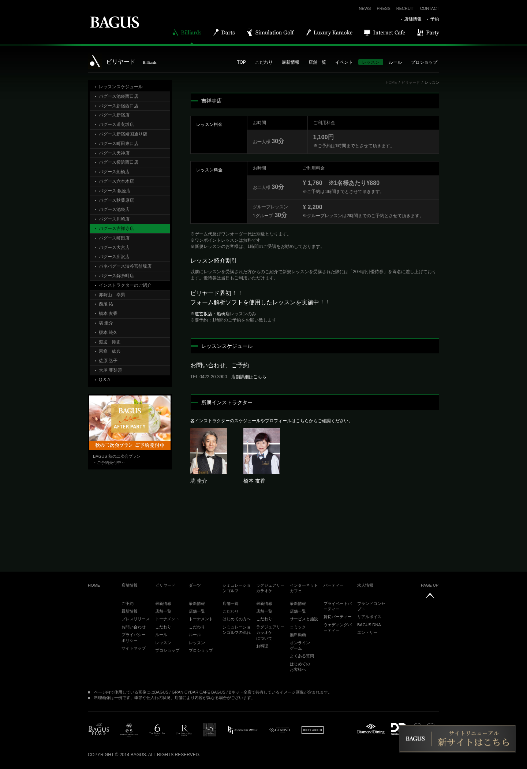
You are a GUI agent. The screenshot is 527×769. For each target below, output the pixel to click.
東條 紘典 (110, 351)
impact (242, 730)
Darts (224, 32)
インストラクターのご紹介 (125, 285)
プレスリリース (136, 619)
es (129, 730)
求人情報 (365, 585)
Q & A (104, 379)
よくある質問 (302, 656)
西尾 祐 (106, 304)
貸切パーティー (338, 616)
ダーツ (195, 585)
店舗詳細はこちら (248, 376)
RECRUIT (405, 8)
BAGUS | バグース (114, 22)
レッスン (371, 62)
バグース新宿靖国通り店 (123, 134)
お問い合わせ (134, 627)
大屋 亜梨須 (110, 370)
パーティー (334, 585)
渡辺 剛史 (110, 342)
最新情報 (290, 62)
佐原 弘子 (108, 360)
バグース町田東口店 (118, 143)
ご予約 (128, 603)
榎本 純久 (108, 332)
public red (184, 730)
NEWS (365, 8)
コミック (298, 627)
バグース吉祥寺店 (116, 228)
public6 (157, 730)
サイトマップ (134, 648)
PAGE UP (429, 585)
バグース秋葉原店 (116, 200)
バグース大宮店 (114, 247)
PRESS (383, 8)
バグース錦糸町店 (116, 275)
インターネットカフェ (304, 588)
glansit (280, 730)
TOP (241, 62)
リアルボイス (369, 616)
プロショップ (424, 62)
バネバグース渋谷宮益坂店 (125, 266)
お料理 (262, 646)
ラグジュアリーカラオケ (270, 588)
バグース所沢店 (114, 256)
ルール (395, 62)
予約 (434, 19)
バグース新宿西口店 (118, 105)
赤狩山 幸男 (112, 294)
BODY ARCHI (313, 730)
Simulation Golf (271, 32)
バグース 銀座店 (115, 190)
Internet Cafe (384, 32)
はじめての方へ (237, 619)
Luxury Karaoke (329, 32)
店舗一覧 (317, 62)
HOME (391, 83)
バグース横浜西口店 (118, 162)
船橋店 (223, 313)
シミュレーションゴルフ (237, 588)
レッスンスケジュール (121, 86)
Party (428, 32)
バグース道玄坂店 (116, 124)
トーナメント (167, 619)
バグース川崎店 (114, 219)
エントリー (367, 632)
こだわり (264, 62)
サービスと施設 (304, 619)
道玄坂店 (203, 313)
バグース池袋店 (114, 209)
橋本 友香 (108, 313)
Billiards (187, 32)
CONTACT (429, 8)
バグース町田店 (114, 238)
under (209, 729)
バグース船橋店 (114, 171)
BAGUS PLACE (98, 730)
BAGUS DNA (369, 625)
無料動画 (298, 634)
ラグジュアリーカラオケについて (270, 632)
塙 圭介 (106, 323)
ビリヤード (410, 83)
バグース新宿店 (114, 115)
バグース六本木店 (116, 181)
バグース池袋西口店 (118, 96)
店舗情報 (413, 19)
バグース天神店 (114, 153)
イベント (344, 62)
